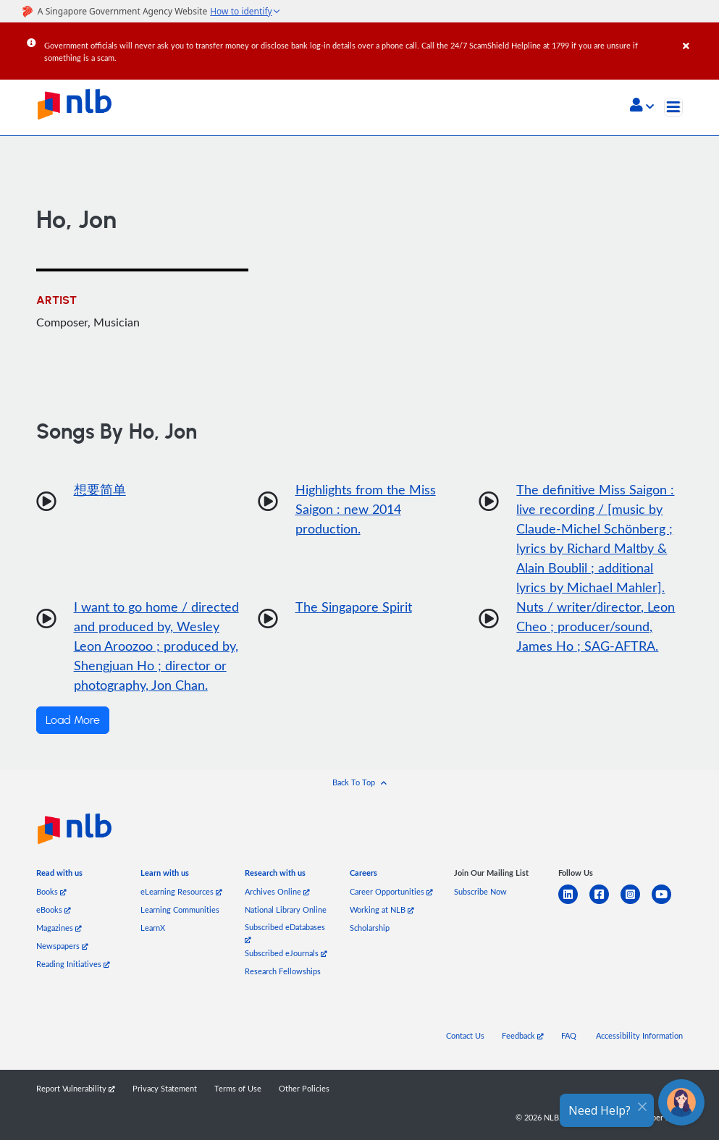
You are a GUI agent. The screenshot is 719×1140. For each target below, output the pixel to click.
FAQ (568, 1035)
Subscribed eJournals (286, 952)
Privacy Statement (165, 1088)
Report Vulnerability (75, 1088)
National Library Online (286, 909)
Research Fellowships (283, 971)
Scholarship (370, 927)
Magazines (59, 927)
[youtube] (667, 902)
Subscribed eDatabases (285, 932)
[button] (642, 106)
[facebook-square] (605, 902)
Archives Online (277, 891)
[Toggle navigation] (673, 107)
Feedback (523, 1035)
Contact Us (465, 1035)
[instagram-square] (636, 902)
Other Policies (304, 1088)
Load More (73, 720)
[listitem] (59, 875)
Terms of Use (237, 1088)
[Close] (698, 35)
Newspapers (62, 945)
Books (51, 891)
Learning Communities (179, 909)
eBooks (53, 909)
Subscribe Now (480, 891)
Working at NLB (382, 909)
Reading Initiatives (73, 963)
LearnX (152, 927)
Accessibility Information (639, 1035)
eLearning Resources (181, 891)
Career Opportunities (391, 891)
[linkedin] (573, 902)
